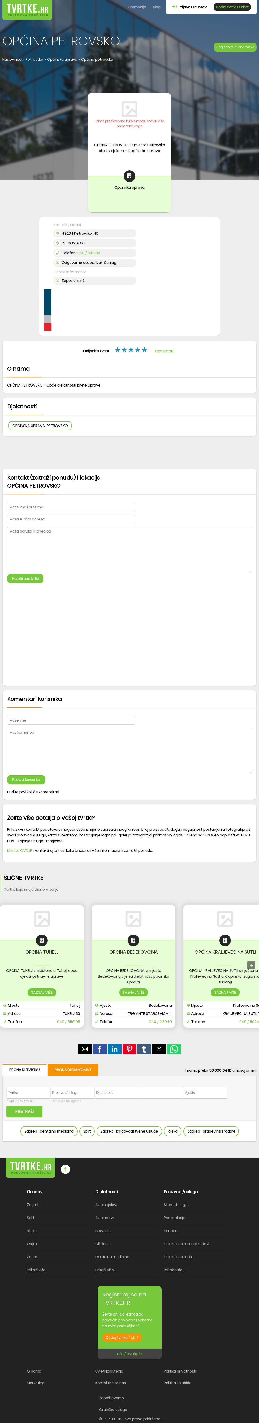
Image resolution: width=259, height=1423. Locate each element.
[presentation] (251, 965)
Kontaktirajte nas (110, 1383)
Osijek (32, 1243)
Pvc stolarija (174, 1217)
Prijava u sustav (189, 7)
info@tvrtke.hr (130, 1353)
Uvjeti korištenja (109, 1371)
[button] (85, 1049)
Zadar (32, 1257)
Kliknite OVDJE (19, 850)
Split (87, 1131)
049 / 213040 (160, 1021)
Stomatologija (176, 1204)
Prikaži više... (37, 1270)
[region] (129, 78)
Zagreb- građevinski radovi (211, 1131)
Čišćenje (103, 1243)
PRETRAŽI (24, 1111)
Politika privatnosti (180, 1371)
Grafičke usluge (113, 1409)
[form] (129, 1103)
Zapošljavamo (111, 1398)
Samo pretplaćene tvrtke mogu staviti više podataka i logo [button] (129, 123)
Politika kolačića (177, 1383)
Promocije (137, 7)
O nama (34, 1371)
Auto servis (105, 1217)
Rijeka (173, 1131)
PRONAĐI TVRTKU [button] (24, 1070)
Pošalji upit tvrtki (25, 578)
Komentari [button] (164, 351)
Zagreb (33, 1204)
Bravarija (103, 1230)
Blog (156, 7)
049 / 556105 (68, 1021)
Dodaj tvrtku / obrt (232, 7)
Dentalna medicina (112, 1257)
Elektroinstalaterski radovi (186, 1243)
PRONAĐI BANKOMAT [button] (73, 1070)
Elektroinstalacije (179, 1257)
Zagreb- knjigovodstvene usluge (129, 1131)
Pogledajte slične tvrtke (235, 47)
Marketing (36, 1383)
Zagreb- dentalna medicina (49, 1131)
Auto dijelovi (106, 1204)
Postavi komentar (26, 780)
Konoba (171, 1230)
